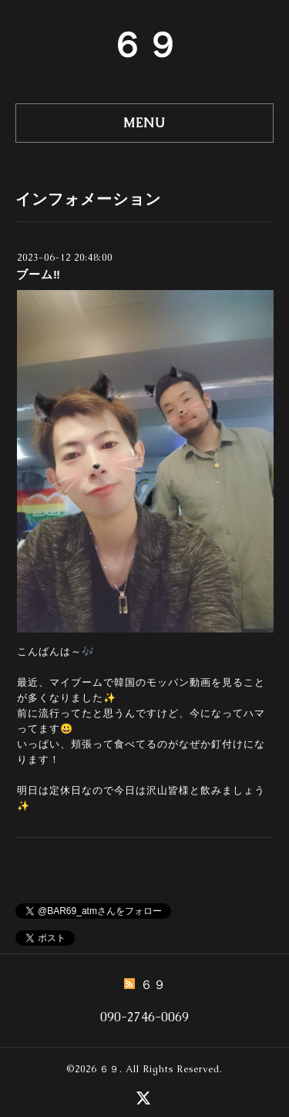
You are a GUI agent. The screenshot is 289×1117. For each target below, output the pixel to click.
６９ (144, 44)
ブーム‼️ (38, 274)
